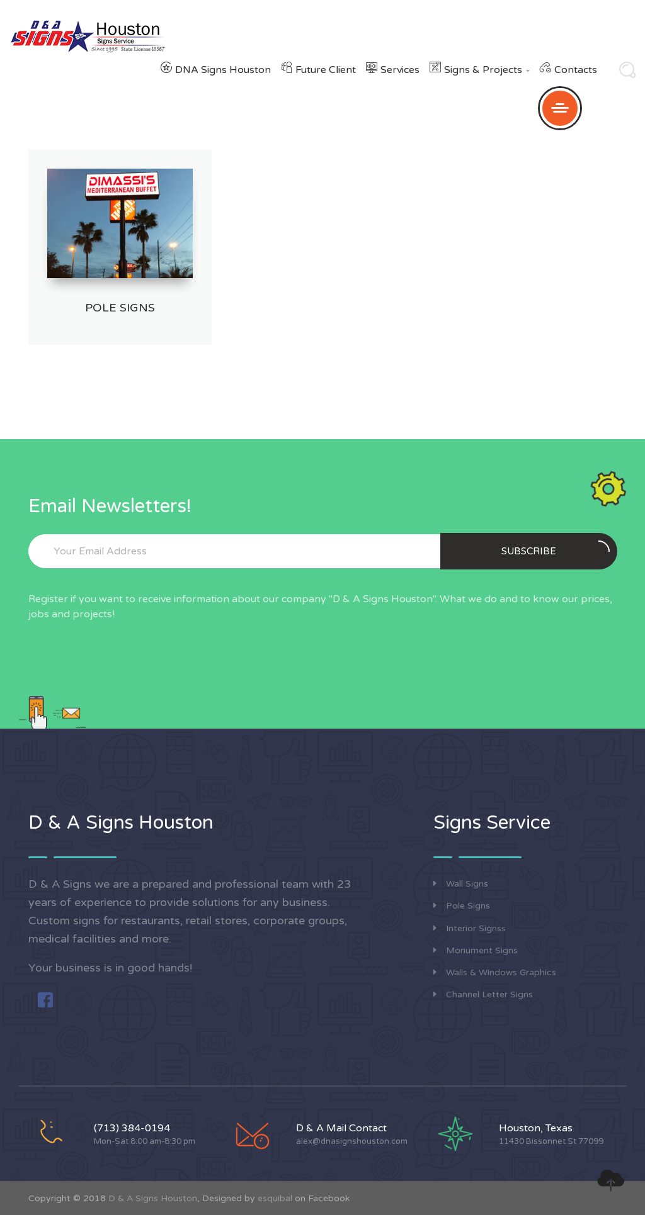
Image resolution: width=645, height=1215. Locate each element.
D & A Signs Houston (152, 1198)
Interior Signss (469, 928)
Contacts (575, 70)
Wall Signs (460, 883)
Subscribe (555, 548)
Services (400, 70)
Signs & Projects (487, 70)
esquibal (275, 1198)
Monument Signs (475, 950)
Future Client (325, 70)
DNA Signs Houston (223, 70)
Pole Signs (120, 308)
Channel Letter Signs (483, 994)
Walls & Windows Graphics (494, 972)
